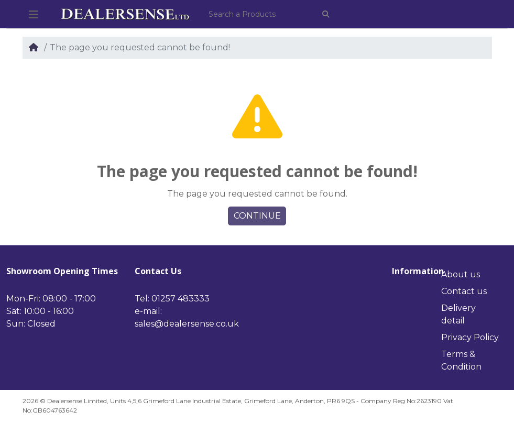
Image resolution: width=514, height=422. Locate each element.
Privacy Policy (470, 337)
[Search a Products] (258, 14)
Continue (257, 216)
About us (460, 274)
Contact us (464, 291)
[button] (33, 14)
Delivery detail (458, 314)
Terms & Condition (461, 360)
